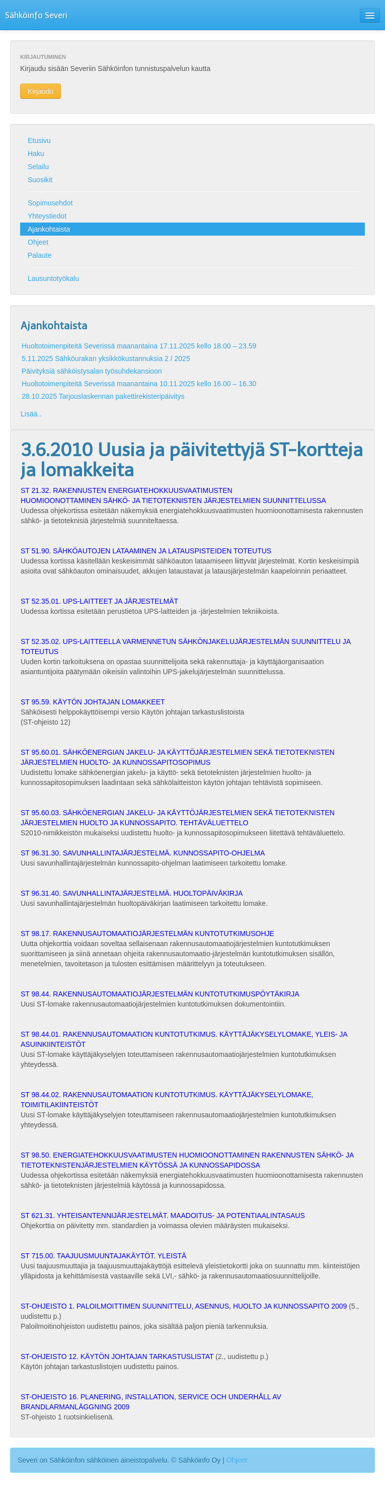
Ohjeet (38, 242)
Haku (36, 154)
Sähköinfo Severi (36, 15)
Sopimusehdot (50, 203)
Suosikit (40, 180)
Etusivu (39, 140)
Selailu (38, 167)
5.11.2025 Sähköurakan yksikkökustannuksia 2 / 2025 (106, 358)
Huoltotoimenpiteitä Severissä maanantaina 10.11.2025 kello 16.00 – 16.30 (139, 384)
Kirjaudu (40, 91)
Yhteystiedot (47, 216)
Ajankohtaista (49, 229)
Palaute (39, 255)
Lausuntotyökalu (53, 278)
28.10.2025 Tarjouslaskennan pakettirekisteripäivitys (103, 396)
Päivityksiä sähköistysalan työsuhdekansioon (92, 371)
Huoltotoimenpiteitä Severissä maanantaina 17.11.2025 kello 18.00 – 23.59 (139, 346)
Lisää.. (31, 414)
